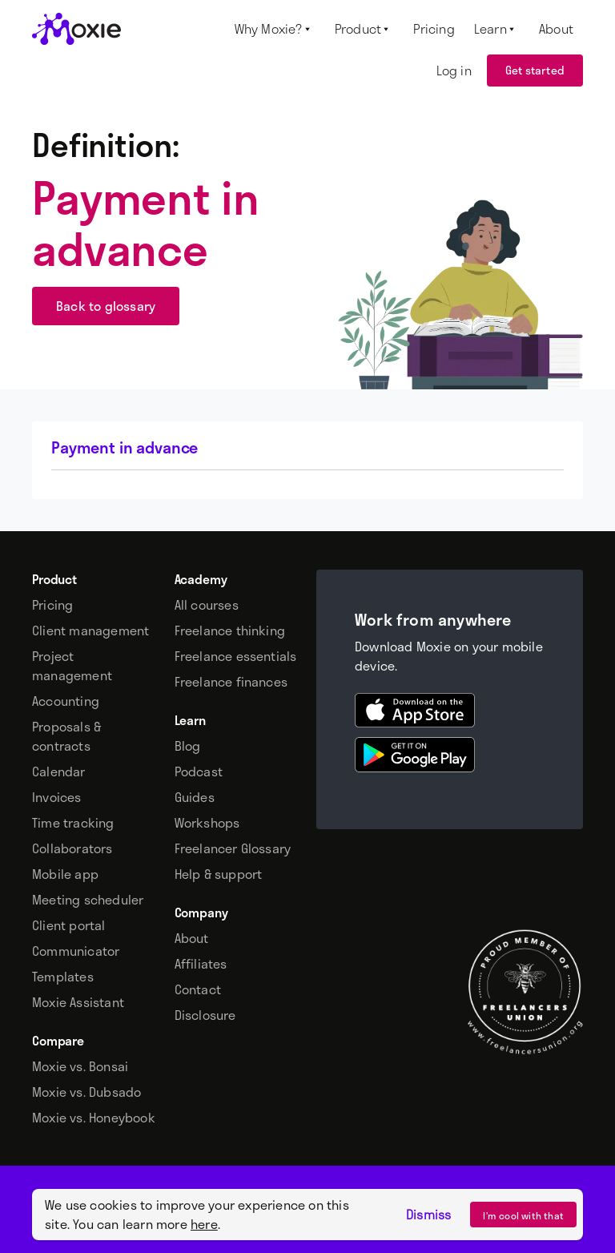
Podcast (199, 771)
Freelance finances (231, 681)
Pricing (52, 604)
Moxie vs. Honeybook (93, 1117)
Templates (63, 976)
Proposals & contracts (66, 736)
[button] (275, 29)
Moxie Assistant (78, 1002)
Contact (198, 989)
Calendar (59, 771)
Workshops (207, 822)
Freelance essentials (236, 656)
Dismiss (428, 1214)
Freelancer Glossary (233, 848)
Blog (188, 745)
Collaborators (72, 848)
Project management (72, 666)
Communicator (75, 951)
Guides (195, 797)
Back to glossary (105, 306)
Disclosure (205, 1015)
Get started (535, 70)
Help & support (219, 874)
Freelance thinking (230, 630)
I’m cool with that (523, 1215)
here (204, 1224)
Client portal (69, 925)
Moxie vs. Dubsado (86, 1092)
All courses (207, 604)
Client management (90, 630)
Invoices (57, 797)
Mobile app (65, 874)
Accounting (65, 701)
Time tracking (73, 822)
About (192, 938)
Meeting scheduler (87, 899)
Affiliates (201, 963)
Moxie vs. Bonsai (80, 1066)
